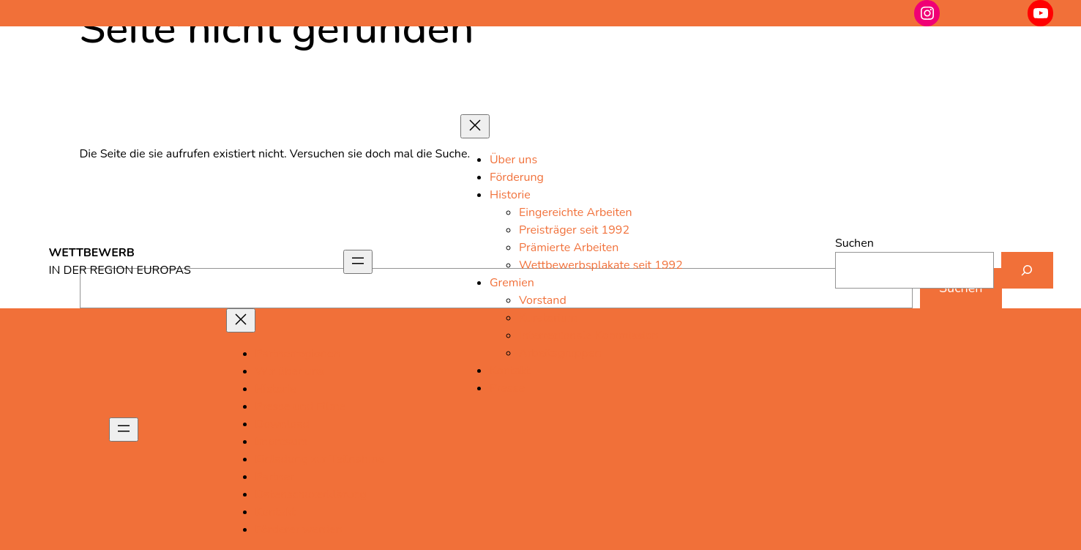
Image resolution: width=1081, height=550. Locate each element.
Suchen (854, 243)
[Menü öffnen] (358, 262)
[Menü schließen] (475, 126)
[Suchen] (1027, 270)
